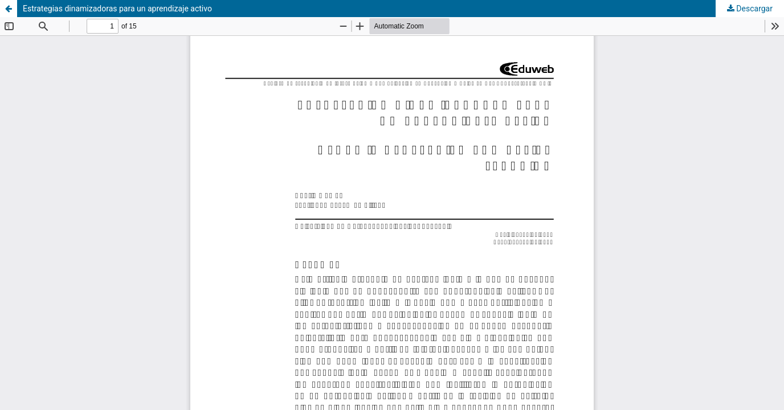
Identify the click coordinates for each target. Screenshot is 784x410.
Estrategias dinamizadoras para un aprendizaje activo (117, 8)
